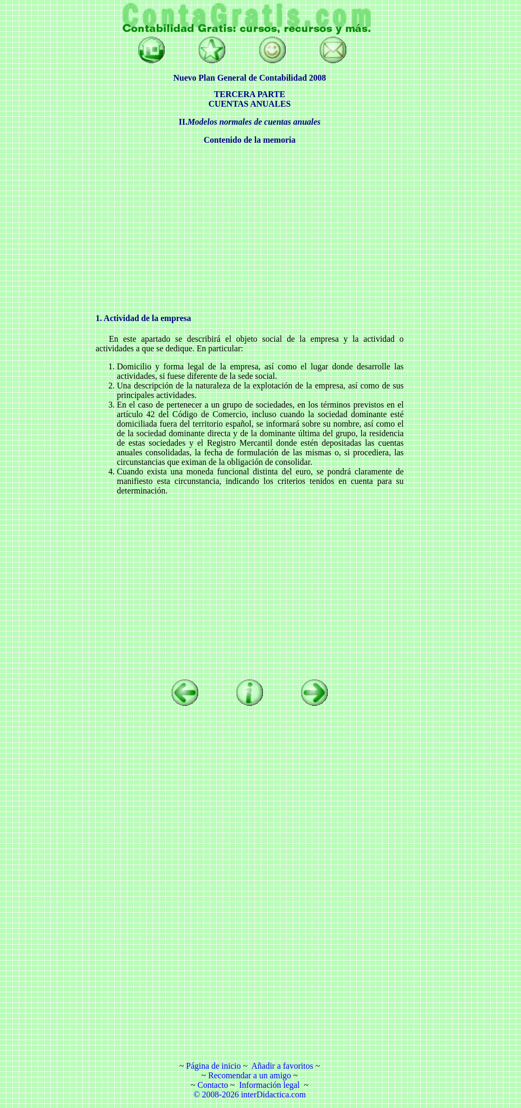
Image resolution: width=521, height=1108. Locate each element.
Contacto (213, 1084)
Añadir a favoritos (282, 1065)
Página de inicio (213, 1065)
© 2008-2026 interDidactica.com (249, 1094)
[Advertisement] (48, 162)
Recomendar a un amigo (249, 1075)
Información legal (269, 1084)
